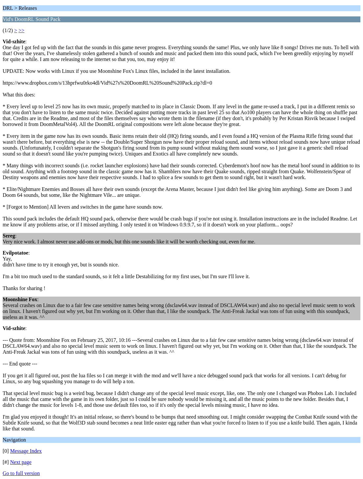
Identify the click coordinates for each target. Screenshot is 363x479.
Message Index (26, 451)
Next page (21, 462)
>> (21, 30)
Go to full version (21, 473)
